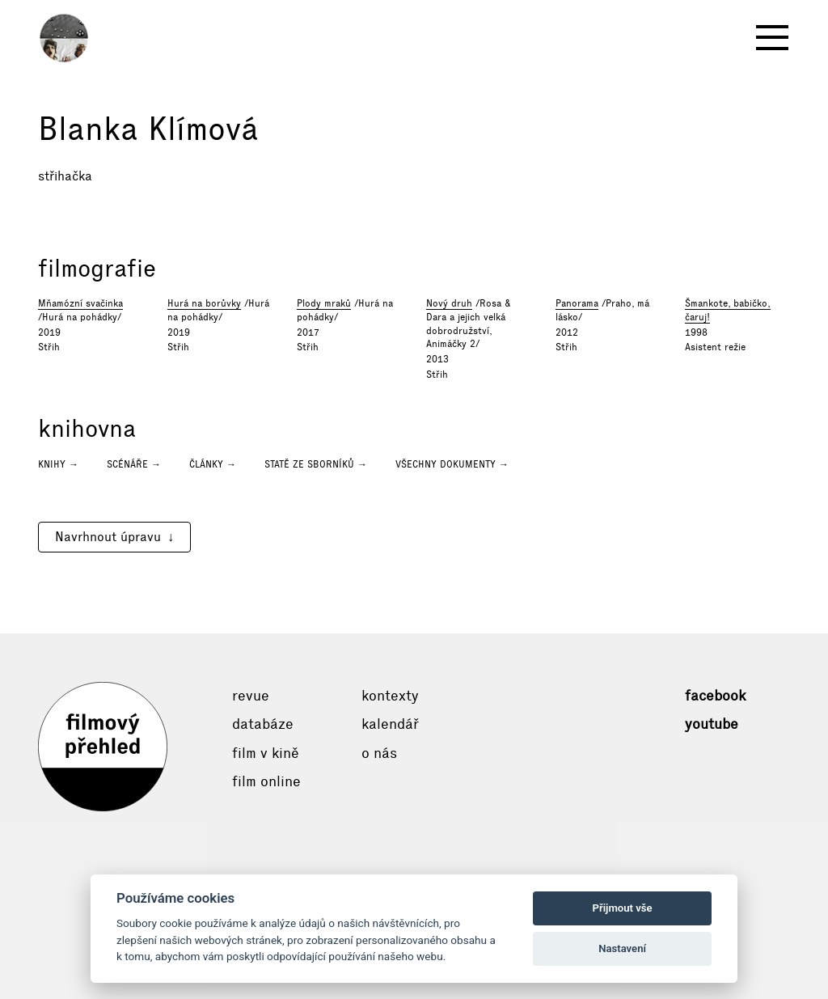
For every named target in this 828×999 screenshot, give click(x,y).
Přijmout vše (623, 908)
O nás (379, 753)
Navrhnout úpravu (108, 536)
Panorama (577, 303)
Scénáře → (134, 464)
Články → (212, 464)
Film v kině (265, 753)
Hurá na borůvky (204, 303)
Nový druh (449, 303)
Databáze (263, 724)
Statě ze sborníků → (315, 464)
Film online (266, 781)
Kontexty (390, 696)
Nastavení (622, 948)
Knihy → (58, 464)
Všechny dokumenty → (452, 464)
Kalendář (390, 724)
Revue (250, 696)
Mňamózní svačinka (80, 303)
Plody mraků (324, 303)
